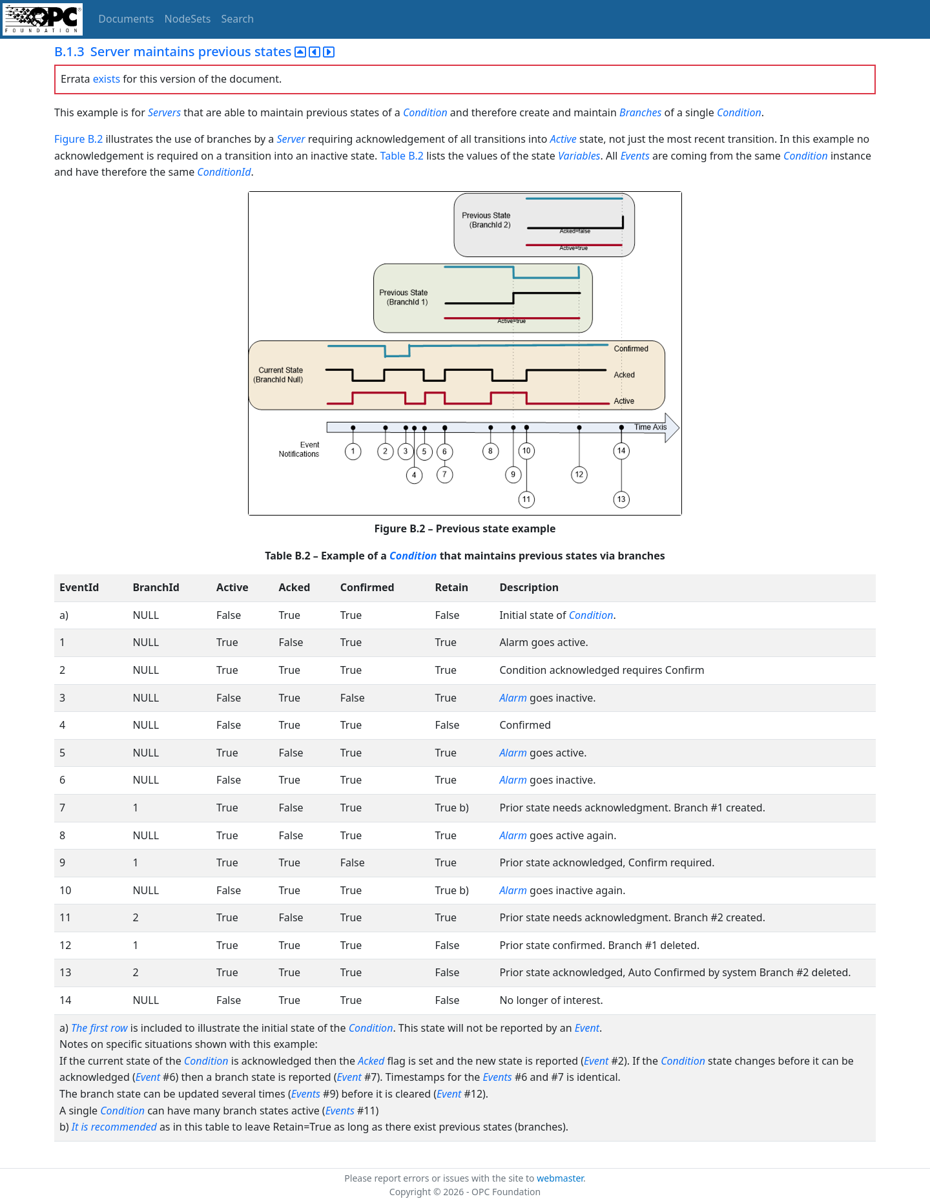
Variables (579, 156)
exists (106, 79)
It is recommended (114, 1127)
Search (238, 19)
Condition (425, 112)
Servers (164, 112)
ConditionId (224, 172)
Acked (371, 1061)
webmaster (560, 1178)
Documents (126, 19)
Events (635, 156)
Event (587, 1028)
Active (563, 139)
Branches (640, 112)
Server (290, 139)
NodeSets (188, 19)
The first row (99, 1028)
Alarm (513, 698)
